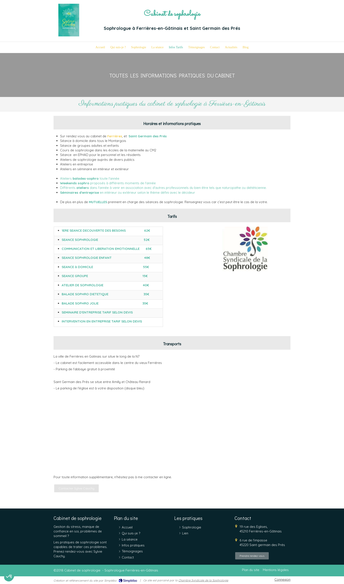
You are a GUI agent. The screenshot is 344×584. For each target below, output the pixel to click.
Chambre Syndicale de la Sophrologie (203, 580)
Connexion (282, 579)
